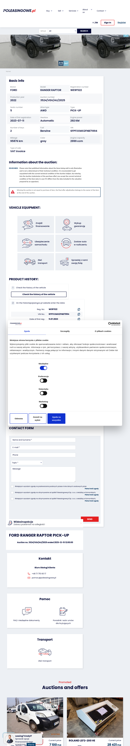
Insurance (51, 704)
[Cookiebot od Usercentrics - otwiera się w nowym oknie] (109, 344)
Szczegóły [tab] (65, 352)
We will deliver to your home (53, 714)
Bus (7, 704)
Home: (8, 71)
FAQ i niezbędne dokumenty (56, 513)
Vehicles (9, 697)
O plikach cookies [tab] (103, 352)
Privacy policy (73, 737)
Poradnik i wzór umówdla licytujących (73, 514)
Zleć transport (105, 510)
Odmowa (28, 399)
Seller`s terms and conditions (25, 340)
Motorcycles (11, 728)
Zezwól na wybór (65, 399)
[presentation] (30, 462)
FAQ (68, 728)
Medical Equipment (11, 720)
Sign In (107, 12)
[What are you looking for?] (41, 20)
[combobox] (60, 20)
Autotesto (51, 726)
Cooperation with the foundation (72, 706)
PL (93, 12)
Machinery (10, 725)
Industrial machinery (11, 708)
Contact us (72, 721)
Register (70, 725)
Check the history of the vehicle (19, 307)
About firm (71, 697)
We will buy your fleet (33, 698)
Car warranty (52, 700)
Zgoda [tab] (27, 352)
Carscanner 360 (54, 719)
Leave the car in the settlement (33, 704)
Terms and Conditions (71, 733)
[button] (127, 34)
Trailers (9, 700)
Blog (69, 700)
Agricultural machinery (11, 714)
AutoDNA (50, 722)
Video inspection (51, 708)
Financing (51, 697)
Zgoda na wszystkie (102, 399)
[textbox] (60, 21)
